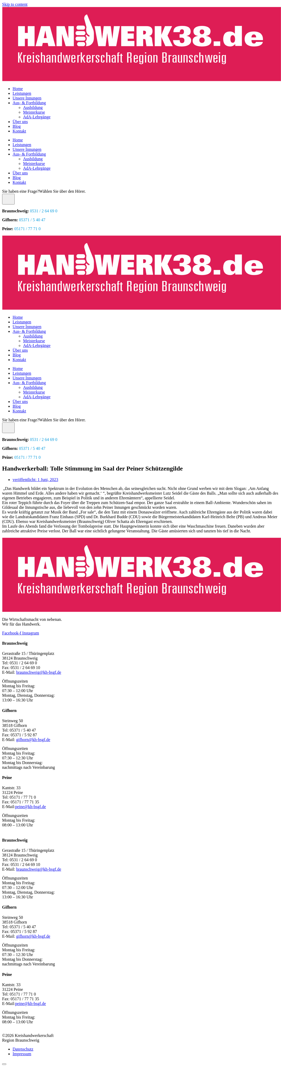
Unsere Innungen (27, 98)
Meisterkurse (34, 112)
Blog (17, 126)
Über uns (20, 121)
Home (18, 88)
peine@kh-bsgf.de (30, 806)
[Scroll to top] (4, 1064)
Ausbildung (33, 107)
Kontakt (19, 131)
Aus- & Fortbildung (29, 103)
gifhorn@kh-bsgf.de (33, 739)
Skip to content (15, 4)
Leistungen (22, 93)
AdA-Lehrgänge (37, 117)
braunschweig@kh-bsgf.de (38, 672)
